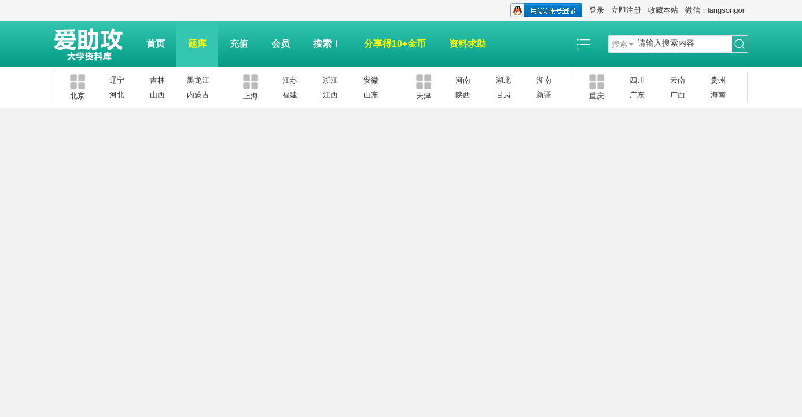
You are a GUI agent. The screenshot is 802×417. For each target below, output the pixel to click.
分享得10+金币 (395, 44)
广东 (637, 94)
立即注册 (626, 10)
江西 (330, 94)
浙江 (330, 80)
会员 (280, 44)
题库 (197, 44)
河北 (116, 94)
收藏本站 (663, 10)
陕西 (462, 94)
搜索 (620, 44)
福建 (289, 94)
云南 (677, 80)
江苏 (289, 80)
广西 (677, 94)
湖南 (543, 80)
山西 (157, 94)
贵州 (718, 80)
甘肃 (503, 94)
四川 (637, 80)
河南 (462, 80)
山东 (370, 94)
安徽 (370, 80)
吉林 (157, 80)
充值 (239, 44)
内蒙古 (198, 94)
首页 (155, 44)
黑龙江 (198, 80)
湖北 (503, 80)
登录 (596, 10)
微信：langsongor (715, 10)
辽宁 (116, 80)
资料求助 (467, 44)
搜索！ (327, 44)
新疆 (543, 94)
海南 (718, 94)
